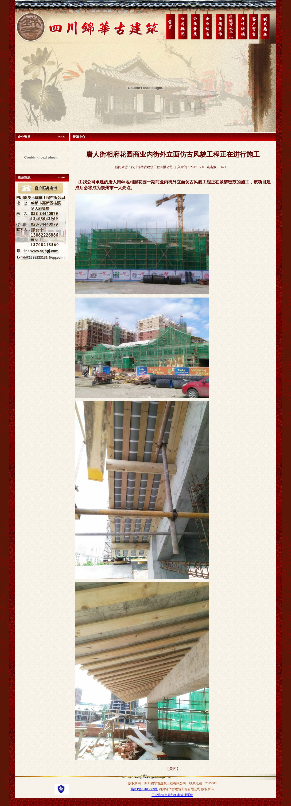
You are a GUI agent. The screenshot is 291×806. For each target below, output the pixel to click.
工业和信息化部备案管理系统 (172, 795)
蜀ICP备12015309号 (144, 789)
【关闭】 (172, 769)
